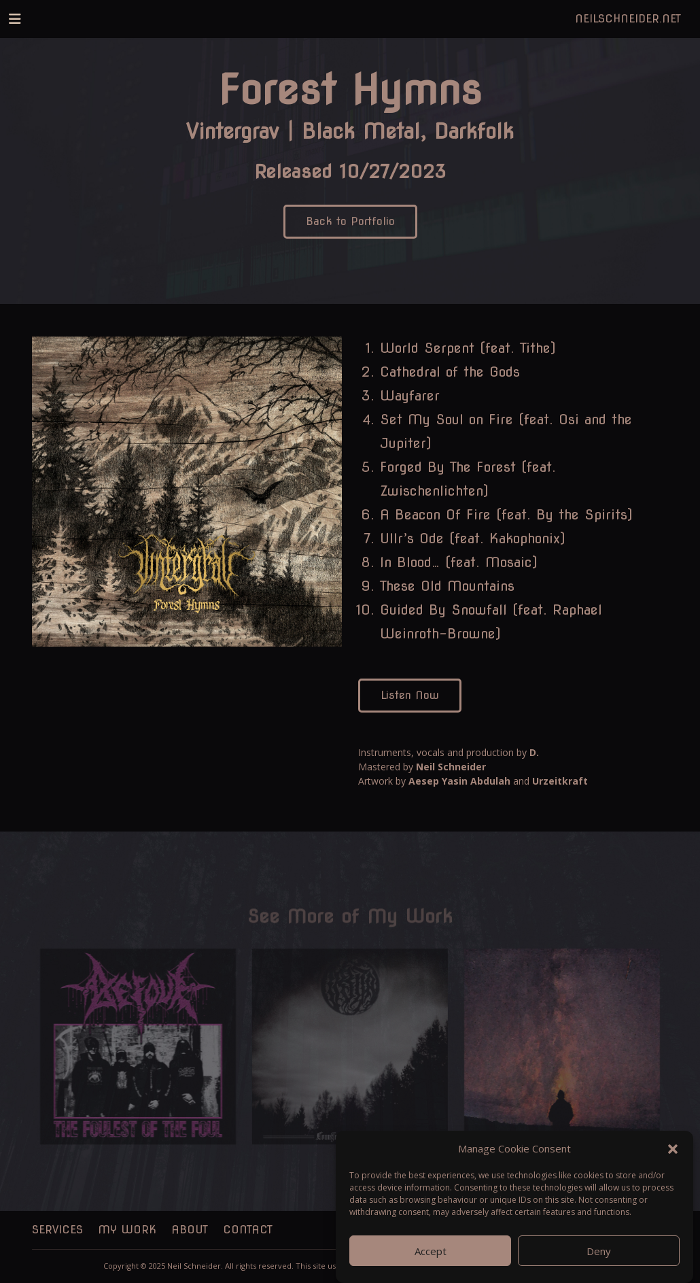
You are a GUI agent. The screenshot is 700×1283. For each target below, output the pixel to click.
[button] (673, 1156)
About (189, 1229)
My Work (127, 1229)
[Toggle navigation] (15, 19)
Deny (599, 1259)
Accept (431, 1259)
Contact (248, 1229)
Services (57, 1229)
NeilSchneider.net (628, 18)
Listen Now (410, 695)
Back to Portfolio (350, 221)
